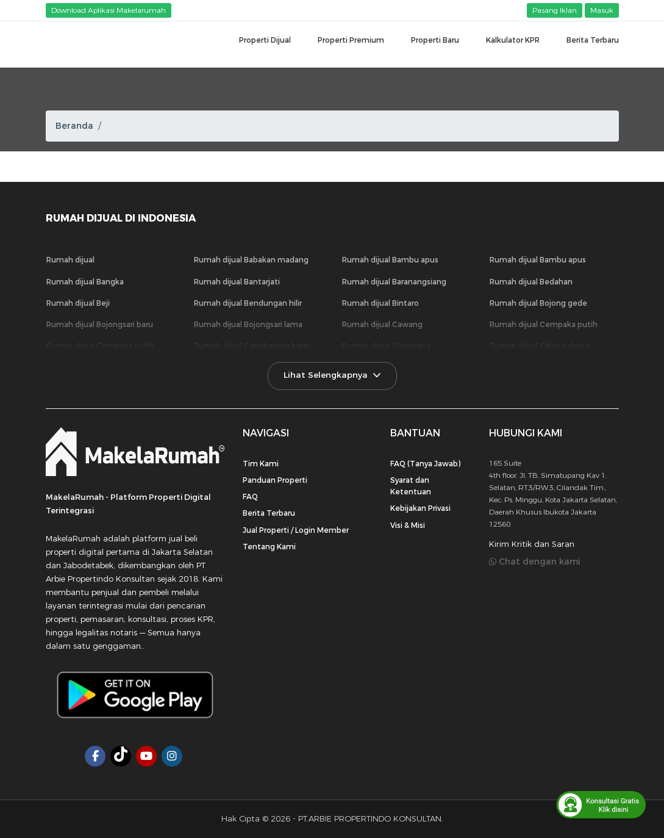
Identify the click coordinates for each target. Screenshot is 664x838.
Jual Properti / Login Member (296, 530)
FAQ (250, 497)
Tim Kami (261, 464)
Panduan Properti (275, 480)
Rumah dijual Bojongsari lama (248, 325)
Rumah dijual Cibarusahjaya (540, 346)
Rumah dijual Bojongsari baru (99, 325)
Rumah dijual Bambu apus (390, 260)
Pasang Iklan (554, 10)
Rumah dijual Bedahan (531, 282)
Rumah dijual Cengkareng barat (252, 346)
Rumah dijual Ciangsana (386, 346)
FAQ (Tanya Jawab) (425, 464)
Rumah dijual (70, 260)
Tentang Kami (269, 547)
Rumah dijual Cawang (382, 325)
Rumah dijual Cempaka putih (544, 325)
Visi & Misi (407, 525)
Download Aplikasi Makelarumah (108, 10)
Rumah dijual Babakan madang (251, 260)
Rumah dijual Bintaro (380, 303)
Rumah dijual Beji (78, 303)
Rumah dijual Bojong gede (538, 303)
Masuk (601, 10)
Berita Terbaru (269, 513)
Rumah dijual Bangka (85, 282)
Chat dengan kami (534, 562)
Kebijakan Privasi (420, 508)
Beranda (74, 126)
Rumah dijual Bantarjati (237, 282)
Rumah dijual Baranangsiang (394, 282)
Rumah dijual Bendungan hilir (248, 303)
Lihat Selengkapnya (332, 375)
